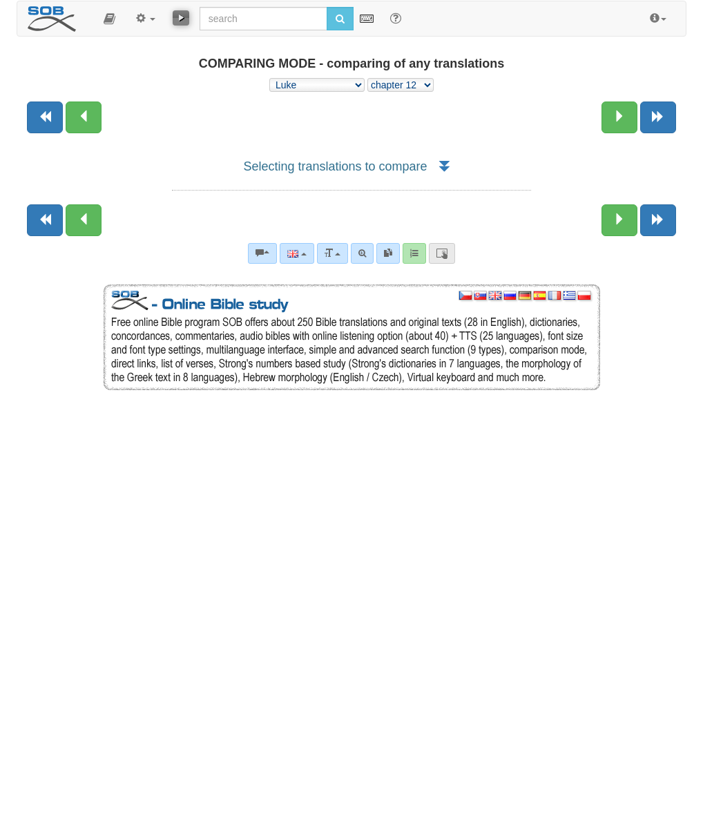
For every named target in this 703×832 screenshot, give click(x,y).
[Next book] (658, 117)
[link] (388, 253)
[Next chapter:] (619, 117)
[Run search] (340, 18)
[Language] (297, 253)
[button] (109, 18)
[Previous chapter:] (84, 117)
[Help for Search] (395, 18)
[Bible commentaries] (262, 253)
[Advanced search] (362, 253)
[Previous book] (45, 117)
